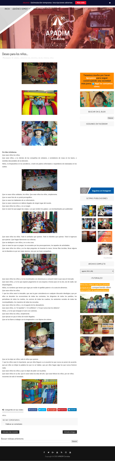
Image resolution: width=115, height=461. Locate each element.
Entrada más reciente (10, 432)
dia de (40, 58)
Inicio (7, 9)
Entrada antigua (69, 432)
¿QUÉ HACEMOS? (40, 9)
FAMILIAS (56, 9)
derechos (34, 58)
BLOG (56, 15)
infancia (46, 58)
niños (52, 58)
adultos (16, 58)
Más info (81, 3)
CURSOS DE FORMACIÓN (73, 9)
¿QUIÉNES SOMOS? (20, 9)
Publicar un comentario (14, 424)
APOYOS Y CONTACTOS (97, 9)
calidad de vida (25, 58)
